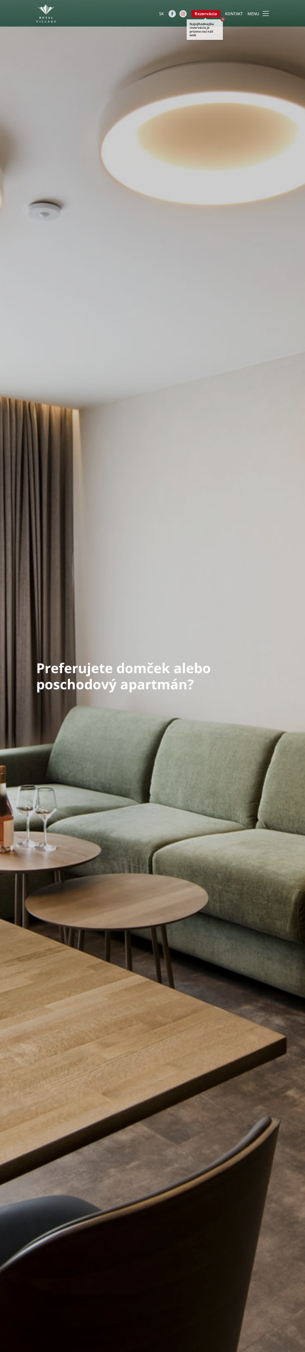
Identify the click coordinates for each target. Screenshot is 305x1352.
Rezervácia (206, 13)
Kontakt (234, 13)
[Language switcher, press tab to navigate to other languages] (161, 13)
